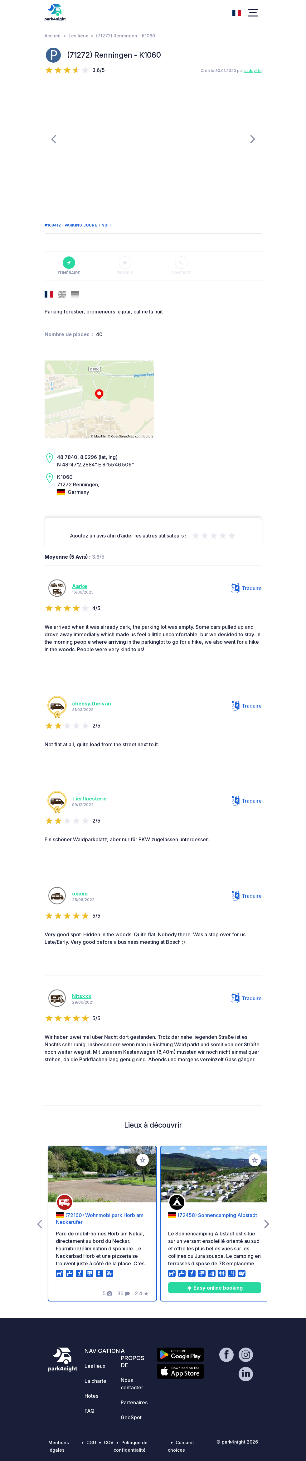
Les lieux (78, 35)
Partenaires (134, 1402)
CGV (109, 1442)
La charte (95, 1381)
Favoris (125, 265)
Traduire (246, 588)
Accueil (53, 35)
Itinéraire (69, 265)
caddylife (253, 70)
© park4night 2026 (237, 1441)
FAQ (90, 1411)
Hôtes (91, 1396)
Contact (181, 265)
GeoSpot (131, 1417)
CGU (91, 1442)
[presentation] (53, 138)
